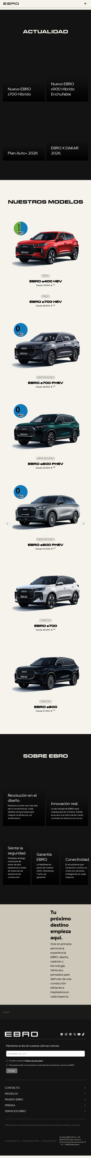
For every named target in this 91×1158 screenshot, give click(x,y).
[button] (85, 3)
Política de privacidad (34, 1061)
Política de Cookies (49, 1141)
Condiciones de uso (12, 1141)
